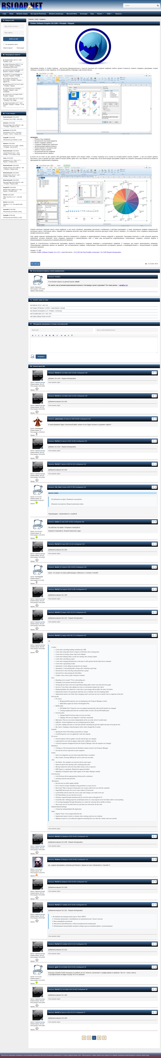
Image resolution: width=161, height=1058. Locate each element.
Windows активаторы (56, 14)
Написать (118, 14)
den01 (57, 567)
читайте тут (123, 285)
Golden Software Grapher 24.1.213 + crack (51, 252)
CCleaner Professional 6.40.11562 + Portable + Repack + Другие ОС (12, 80)
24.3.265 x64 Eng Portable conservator (86, 252)
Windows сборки (22, 14)
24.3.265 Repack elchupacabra (111, 252)
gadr (56, 967)
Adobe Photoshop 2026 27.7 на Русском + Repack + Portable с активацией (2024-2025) (13, 66)
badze (57, 522)
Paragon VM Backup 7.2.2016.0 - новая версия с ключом (48, 308)
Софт (4, 14)
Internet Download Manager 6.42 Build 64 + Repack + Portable (13, 70)
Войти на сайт (13, 39)
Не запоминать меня (12, 44)
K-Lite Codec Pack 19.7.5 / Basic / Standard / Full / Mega (13, 99)
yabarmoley (59, 419)
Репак (11, 14)
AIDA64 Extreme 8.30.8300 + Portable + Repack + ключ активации (12, 90)
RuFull (57, 373)
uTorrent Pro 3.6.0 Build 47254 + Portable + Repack (13, 95)
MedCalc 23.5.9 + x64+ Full (40, 305)
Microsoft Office (72, 14)
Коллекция (83, 14)
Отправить (41, 356)
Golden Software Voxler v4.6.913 (41, 316)
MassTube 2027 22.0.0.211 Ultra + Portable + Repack (13, 85)
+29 (35, 263)
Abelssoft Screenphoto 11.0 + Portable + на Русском (47, 311)
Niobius (57, 859)
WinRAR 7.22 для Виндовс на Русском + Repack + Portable (12, 75)
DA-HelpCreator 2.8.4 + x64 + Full (41, 313)
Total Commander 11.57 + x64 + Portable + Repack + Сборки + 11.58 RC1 (13, 104)
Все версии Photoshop (38, 14)
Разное (99, 14)
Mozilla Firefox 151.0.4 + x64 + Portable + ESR (12, 60)
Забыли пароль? (8, 48)
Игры (92, 14)
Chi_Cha (58, 487)
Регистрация (20, 48)
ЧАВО (109, 14)
